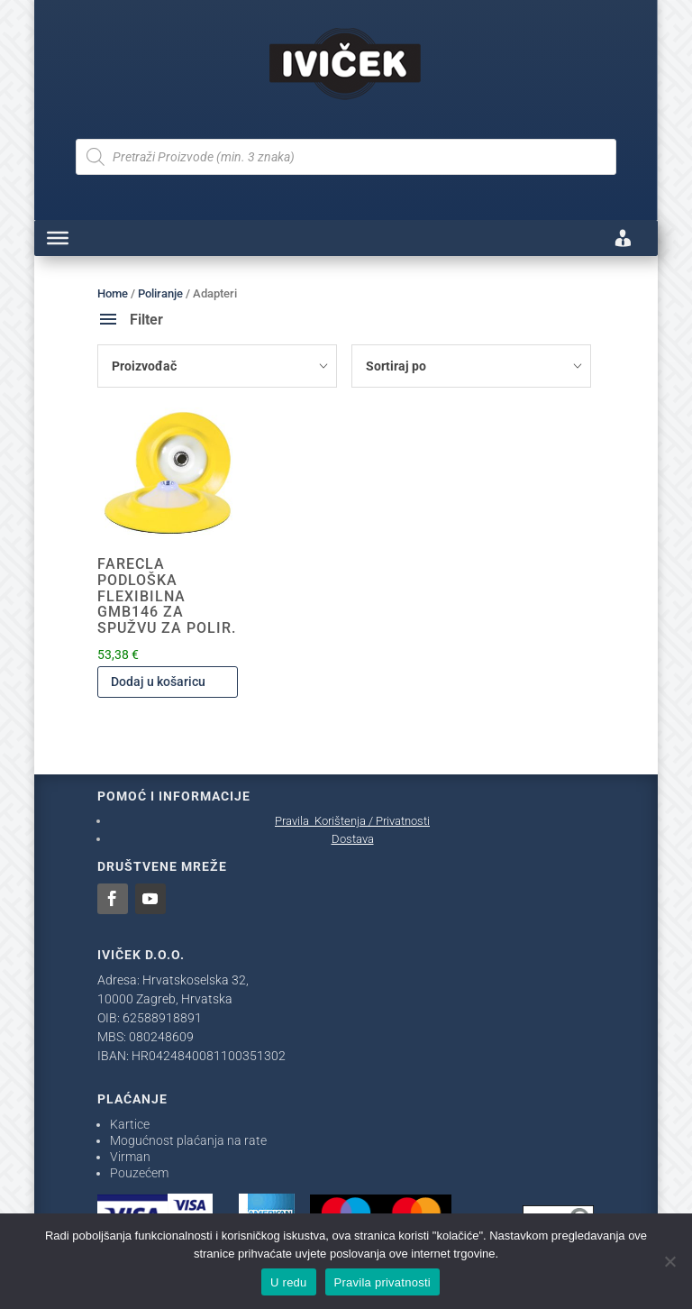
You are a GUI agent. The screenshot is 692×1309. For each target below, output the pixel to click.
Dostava (353, 839)
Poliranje (160, 293)
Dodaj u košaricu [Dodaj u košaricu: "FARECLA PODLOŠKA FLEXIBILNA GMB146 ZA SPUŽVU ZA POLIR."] (158, 681)
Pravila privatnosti (382, 1282)
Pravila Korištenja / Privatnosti (352, 821)
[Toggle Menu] (57, 238)
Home (112, 293)
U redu (288, 1282)
